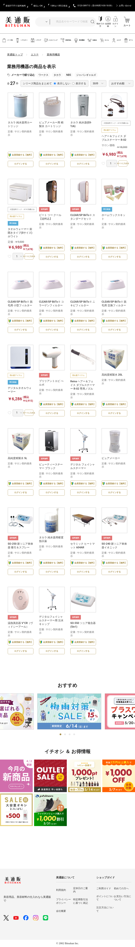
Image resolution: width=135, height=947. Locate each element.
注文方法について (105, 909)
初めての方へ (121, 888)
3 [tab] (70, 757)
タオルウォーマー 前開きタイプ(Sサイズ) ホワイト (20, 234)
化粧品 (92, 40)
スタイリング (50, 40)
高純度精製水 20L (112, 382)
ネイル (104, 40)
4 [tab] (74, 757)
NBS (68, 75)
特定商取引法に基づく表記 (80, 901)
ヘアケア (35, 40)
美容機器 (79, 40)
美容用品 (65, 40)
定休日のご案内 (80, 890)
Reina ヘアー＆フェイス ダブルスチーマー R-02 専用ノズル (82, 392)
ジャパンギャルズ (86, 75)
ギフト (128, 40)
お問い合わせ (125, 5)
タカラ (57, 75)
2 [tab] (65, 757)
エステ (116, 40)
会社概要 (61, 911)
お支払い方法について (122, 898)
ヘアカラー (21, 40)
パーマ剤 (7, 40)
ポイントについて (105, 898)
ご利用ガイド (103, 888)
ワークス (43, 75)
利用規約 (61, 890)
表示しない (62, 83)
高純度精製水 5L (17, 469)
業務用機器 (53, 54)
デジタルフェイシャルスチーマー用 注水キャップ (51, 639)
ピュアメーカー (111, 469)
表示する (79, 83)
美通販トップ (15, 54)
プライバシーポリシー (63, 901)
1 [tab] (61, 757)
